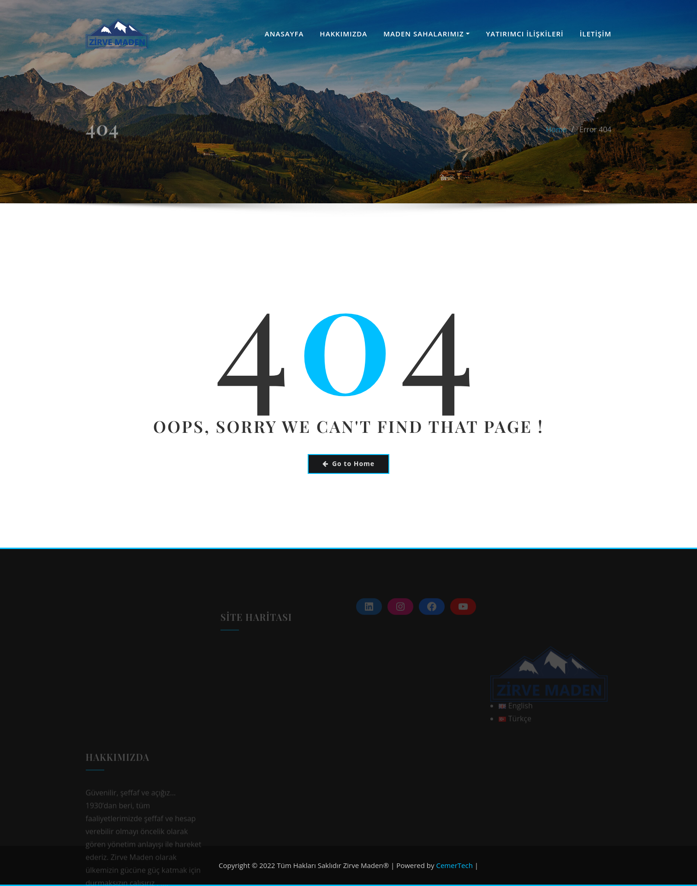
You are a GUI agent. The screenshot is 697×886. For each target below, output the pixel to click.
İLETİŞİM (596, 33)
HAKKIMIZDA (343, 33)
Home (556, 141)
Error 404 (595, 141)
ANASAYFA (284, 33)
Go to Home (348, 463)
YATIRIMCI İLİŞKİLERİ (524, 33)
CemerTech (454, 865)
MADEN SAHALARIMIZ (426, 33)
